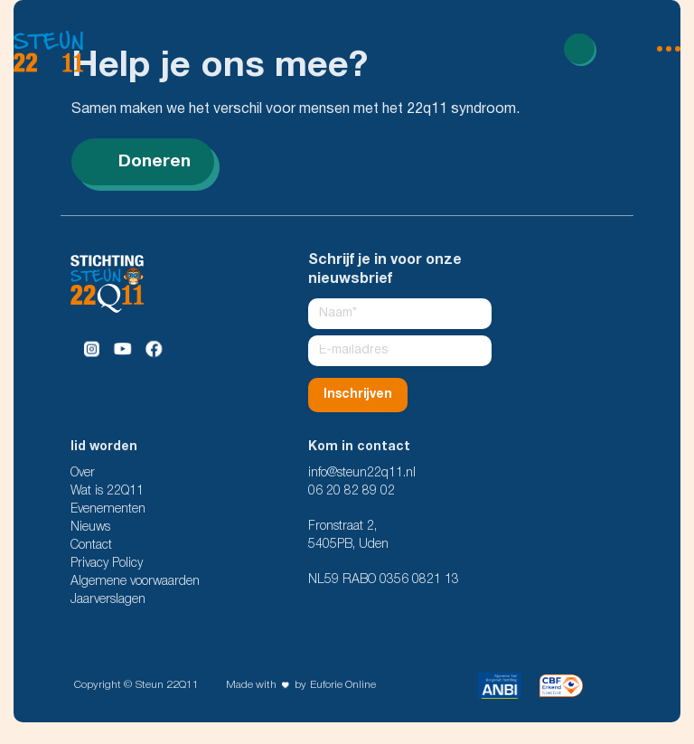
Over (82, 473)
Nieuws (90, 527)
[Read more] (579, 48)
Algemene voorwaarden (135, 582)
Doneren (143, 162)
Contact (91, 545)
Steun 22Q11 (167, 685)
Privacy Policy (106, 564)
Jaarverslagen (107, 600)
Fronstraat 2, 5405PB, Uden (348, 536)
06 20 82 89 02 (351, 491)
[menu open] (645, 49)
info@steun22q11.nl (362, 473)
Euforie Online (343, 685)
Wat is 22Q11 (107, 491)
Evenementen (107, 509)
